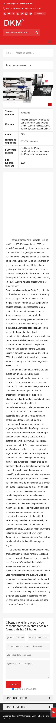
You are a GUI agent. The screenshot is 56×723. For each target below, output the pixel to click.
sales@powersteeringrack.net (19, 3)
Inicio (8, 53)
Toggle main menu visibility (50, 40)
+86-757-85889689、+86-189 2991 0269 (23, 8)
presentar (13, 684)
